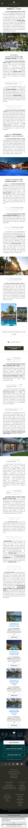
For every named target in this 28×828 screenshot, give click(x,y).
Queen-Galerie (7, 798)
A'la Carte (9, 784)
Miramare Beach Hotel (14, 771)
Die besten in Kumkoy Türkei (14, 712)
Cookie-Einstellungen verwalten (14, 826)
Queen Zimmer (14, 776)
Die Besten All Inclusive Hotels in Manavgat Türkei (14, 682)
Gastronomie (9, 782)
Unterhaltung (22, 787)
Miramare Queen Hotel (14, 773)
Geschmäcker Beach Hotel (9, 787)
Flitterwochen (14, 777)
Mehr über (23, 819)
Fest (7, 799)
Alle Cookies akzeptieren (8, 823)
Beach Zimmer (14, 774)
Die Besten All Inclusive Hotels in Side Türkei (14, 653)
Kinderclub (22, 785)
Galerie (7, 794)
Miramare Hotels (21, 20)
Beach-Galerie (7, 796)
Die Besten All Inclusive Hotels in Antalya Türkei (14, 625)
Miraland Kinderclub (11, 89)
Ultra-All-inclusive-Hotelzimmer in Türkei (13, 375)
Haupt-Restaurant (9, 785)
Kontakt (20, 805)
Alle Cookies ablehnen (20, 823)
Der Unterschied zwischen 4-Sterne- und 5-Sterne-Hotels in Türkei (14, 589)
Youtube (7, 801)
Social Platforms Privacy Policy (14, 759)
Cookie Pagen (20, 799)
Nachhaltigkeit (20, 802)
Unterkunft (14, 769)
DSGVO (20, 798)
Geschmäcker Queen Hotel (9, 788)
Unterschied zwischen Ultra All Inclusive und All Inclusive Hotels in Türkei (14, 567)
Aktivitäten (22, 782)
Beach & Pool (22, 788)
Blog (20, 801)
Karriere (20, 803)
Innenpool (22, 790)
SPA (22, 784)
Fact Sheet (20, 796)
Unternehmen (20, 794)
